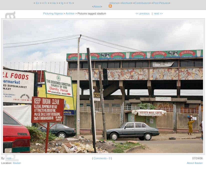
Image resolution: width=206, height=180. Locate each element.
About (97, 6)
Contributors (142, 3)
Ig (62, 3)
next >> (158, 13)
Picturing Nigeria (53, 13)
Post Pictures (161, 3)
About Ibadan (194, 163)
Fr (45, 3)
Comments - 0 (102, 158)
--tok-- (9, 158)
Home (114, 3)
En (37, 3)
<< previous (143, 13)
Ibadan (17, 163)
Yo (70, 3)
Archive (126, 3)
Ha (54, 3)
